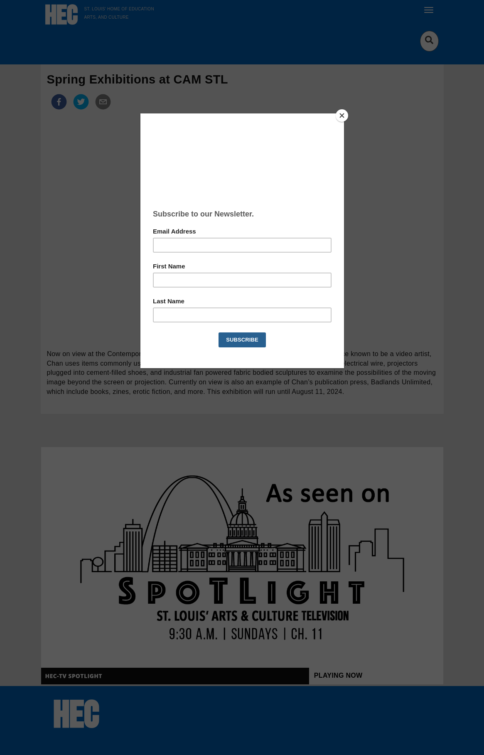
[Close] (342, 115)
